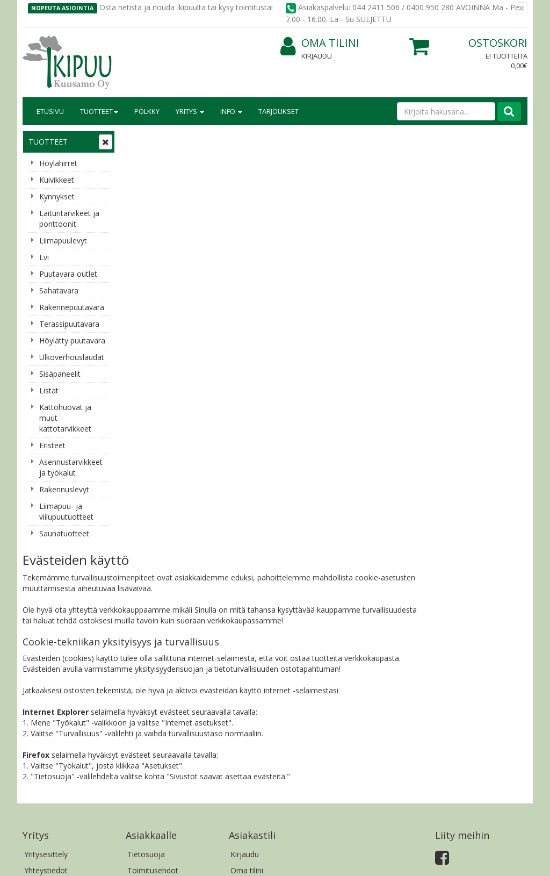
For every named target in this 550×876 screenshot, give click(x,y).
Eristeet (52, 445)
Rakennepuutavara (71, 307)
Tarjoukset (278, 111)
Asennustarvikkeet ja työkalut (71, 467)
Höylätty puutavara (72, 340)
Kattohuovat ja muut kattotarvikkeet (65, 418)
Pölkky (147, 111)
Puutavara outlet (68, 274)
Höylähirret (58, 163)
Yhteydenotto (47, 647)
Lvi (44, 257)
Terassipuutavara (69, 324)
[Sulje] (521, 8)
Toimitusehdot (152, 631)
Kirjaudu (316, 56)
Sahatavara (58, 290)
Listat (49, 390)
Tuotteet (99, 111)
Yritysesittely (46, 614)
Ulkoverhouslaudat (71, 357)
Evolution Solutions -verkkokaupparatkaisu (459, 860)
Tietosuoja (146, 614)
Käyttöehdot (149, 647)
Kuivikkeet (56, 180)
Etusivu (50, 111)
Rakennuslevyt (64, 489)
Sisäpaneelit (60, 374)
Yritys (190, 111)
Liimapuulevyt (63, 240)
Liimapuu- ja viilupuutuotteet (66, 511)
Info (231, 111)
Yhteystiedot (46, 631)
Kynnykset (57, 196)
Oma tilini (319, 43)
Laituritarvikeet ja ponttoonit (69, 218)
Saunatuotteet (64, 533)
